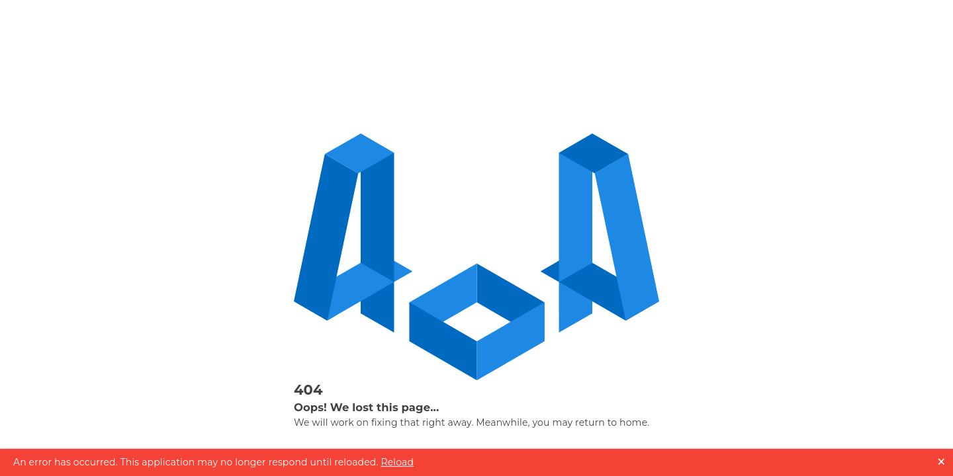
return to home (611, 422)
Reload (397, 462)
